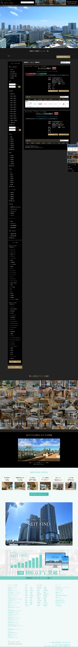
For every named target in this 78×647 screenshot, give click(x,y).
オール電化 (12, 287)
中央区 (31, 587)
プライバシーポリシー (60, 599)
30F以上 (12, 182)
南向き (11, 354)
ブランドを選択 (15, 367)
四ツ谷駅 (45, 597)
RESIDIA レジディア (11, 588)
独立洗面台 (12, 311)
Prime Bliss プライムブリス (13, 637)
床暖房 (11, 333)
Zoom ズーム (10, 630)
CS (11, 291)
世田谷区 (55, 121)
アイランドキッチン (14, 325)
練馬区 (31, 602)
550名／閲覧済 (29, 66)
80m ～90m (13, 115)
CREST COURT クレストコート (13, 619)
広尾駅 (38, 592)
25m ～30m (13, 98)
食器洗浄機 (12, 331)
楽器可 (11, 293)
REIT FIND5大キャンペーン (38, 494)
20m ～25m (13, 96)
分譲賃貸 (12, 213)
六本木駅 (38, 588)
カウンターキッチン (14, 323)
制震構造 (12, 297)
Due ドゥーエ (10, 609)
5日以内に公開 (13, 235)
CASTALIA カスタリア (12, 600)
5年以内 (12, 141)
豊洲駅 (45, 592)
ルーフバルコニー (13, 346)
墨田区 (26, 595)
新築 (11, 136)
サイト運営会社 (58, 605)
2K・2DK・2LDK (13, 73)
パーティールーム (13, 280)
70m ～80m (13, 113)
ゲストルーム (13, 278)
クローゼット (13, 319)
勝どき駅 (38, 597)
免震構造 (12, 295)
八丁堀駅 (38, 604)
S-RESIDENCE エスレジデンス (13, 614)
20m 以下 (12, 93)
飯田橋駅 (45, 595)
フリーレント (13, 223)
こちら (31, 147)
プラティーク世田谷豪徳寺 (44, 113)
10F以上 (12, 178)
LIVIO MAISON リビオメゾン (13, 632)
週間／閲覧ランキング (60, 588)
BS (11, 289)
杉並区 (31, 600)
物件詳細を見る (51, 90)
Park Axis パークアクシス (12, 587)
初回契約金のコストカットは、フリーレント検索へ (38, 578)
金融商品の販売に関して (60, 600)
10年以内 (12, 145)
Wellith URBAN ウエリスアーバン (14, 629)
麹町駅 (45, 599)
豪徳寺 (58, 121)
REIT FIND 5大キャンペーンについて (62, 587)
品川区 (26, 592)
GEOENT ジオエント (11, 635)
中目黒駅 (45, 602)
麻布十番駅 (39, 587)
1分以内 (12, 155)
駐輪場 (11, 266)
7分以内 (12, 161)
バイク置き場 (13, 264)
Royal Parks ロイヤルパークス (13, 617)
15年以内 (12, 147)
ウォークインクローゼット (15, 339)
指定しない (12, 124)
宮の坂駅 (59, 82)
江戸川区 (26, 605)
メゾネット (12, 341)
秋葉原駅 (45, 605)
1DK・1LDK (12, 71)
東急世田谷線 (54, 80)
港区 (26, 587)
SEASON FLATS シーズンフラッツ (14, 607)
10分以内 (12, 163)
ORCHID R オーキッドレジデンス (14, 602)
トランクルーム (13, 258)
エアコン (12, 335)
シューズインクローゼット (15, 337)
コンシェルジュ (13, 272)
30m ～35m (13, 100)
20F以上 (12, 180)
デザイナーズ (13, 211)
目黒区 (31, 592)
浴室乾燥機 (12, 317)
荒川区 (31, 599)
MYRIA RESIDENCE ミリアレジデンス (15, 610)
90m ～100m (13, 118)
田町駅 (38, 595)
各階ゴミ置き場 (13, 282)
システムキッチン (13, 321)
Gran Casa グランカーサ (12, 620)
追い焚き (12, 313)
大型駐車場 (12, 262)
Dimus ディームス (11, 604)
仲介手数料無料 (13, 225)
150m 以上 (12, 122)
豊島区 (31, 597)
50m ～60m (13, 109)
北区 (26, 599)
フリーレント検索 (59, 590)
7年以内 (12, 143)
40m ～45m (13, 104)
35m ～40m (13, 102)
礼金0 (11, 221)
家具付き (12, 358)
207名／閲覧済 (29, 111)
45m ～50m (13, 107)
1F (10, 171)
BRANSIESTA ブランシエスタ (13, 622)
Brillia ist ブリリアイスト (12, 605)
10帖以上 (12, 192)
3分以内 (12, 157)
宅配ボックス (13, 254)
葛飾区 (31, 604)
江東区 (31, 588)
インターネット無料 (14, 299)
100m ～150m (13, 120)
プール (11, 276)
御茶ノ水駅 (46, 604)
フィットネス (13, 274)
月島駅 (38, 605)
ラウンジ (12, 268)
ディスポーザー (13, 327)
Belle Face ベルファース (12, 634)
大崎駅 (45, 600)
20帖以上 (12, 196)
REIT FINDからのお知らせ (60, 602)
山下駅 (58, 80)
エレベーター (13, 249)
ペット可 (12, 215)
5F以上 (11, 176)
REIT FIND (4, 5)
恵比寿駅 (45, 588)
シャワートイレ (13, 315)
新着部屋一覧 (58, 592)
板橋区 (26, 602)
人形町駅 (38, 599)
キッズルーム (13, 270)
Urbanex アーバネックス (12, 597)
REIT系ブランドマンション (15, 206)
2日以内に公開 (13, 233)
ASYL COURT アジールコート (13, 624)
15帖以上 (12, 194)
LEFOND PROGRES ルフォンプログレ (15, 599)
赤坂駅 (38, 590)
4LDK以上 (12, 77)
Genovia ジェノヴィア (12, 615)
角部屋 (11, 350)
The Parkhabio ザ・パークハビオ (14, 592)
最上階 (11, 184)
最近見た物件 (70, 149)
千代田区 (31, 590)
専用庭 (11, 348)
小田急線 (53, 79)
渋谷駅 (45, 587)
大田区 (26, 597)
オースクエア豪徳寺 (44, 68)
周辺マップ (61, 90)
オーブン (12, 329)
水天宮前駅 (39, 600)
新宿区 (26, 590)
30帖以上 (12, 198)
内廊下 (11, 284)
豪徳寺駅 (57, 79)
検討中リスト (58, 597)
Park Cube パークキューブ (13, 595)
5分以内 (12, 159)
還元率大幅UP (13, 227)
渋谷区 (26, 588)
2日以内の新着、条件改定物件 (61, 595)
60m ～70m (13, 111)
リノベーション (13, 356)
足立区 (26, 604)
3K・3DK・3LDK (13, 75)
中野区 (26, 600)
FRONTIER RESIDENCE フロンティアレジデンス (15, 626)
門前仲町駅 (46, 590)
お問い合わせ (58, 604)
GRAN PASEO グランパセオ (13, 612)
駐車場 (11, 260)
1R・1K (11, 69)
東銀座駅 (38, 602)
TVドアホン (12, 256)
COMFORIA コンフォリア (12, 590)
